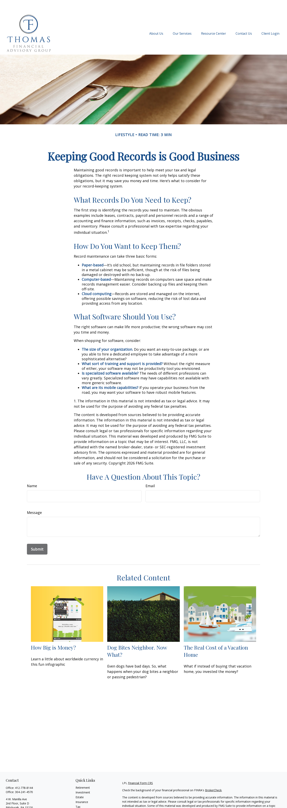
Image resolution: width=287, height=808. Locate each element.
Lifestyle (81, 804)
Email (150, 473)
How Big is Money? (53, 635)
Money (80, 799)
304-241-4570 (24, 780)
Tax (78, 795)
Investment (83, 780)
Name (32, 473)
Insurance (82, 790)
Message (34, 500)
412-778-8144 (24, 776)
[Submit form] (37, 537)
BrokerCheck (213, 778)
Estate (80, 785)
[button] (156, 21)
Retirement (83, 776)
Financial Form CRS (140, 771)
